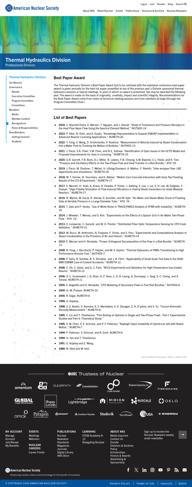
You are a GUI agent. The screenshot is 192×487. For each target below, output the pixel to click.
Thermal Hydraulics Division (38, 59)
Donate (161, 4)
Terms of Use (145, 483)
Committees (18, 105)
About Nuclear (105, 10)
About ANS (89, 10)
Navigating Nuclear (93, 442)
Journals (62, 448)
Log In (144, 4)
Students (16, 141)
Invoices (166, 483)
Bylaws (15, 91)
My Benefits (12, 445)
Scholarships (117, 452)
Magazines (63, 445)
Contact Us (116, 438)
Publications (132, 10)
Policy (113, 448)
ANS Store (63, 455)
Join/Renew (12, 442)
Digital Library (65, 452)
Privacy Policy (120, 483)
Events (119, 10)
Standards (63, 442)
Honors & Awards (120, 455)
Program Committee (22, 100)
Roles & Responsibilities (25, 127)
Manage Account (10, 437)
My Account (13, 431)
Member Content (21, 118)
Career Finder (37, 452)
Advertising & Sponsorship (118, 460)
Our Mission (15, 82)
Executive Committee (23, 96)
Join (152, 4)
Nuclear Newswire (177, 10)
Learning (89, 431)
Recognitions (19, 123)
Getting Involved (20, 136)
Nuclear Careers (35, 446)
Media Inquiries (119, 435)
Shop (170, 4)
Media (15, 114)
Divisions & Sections (153, 10)
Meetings (34, 435)
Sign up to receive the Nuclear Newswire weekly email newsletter (159, 435)
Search (181, 4)
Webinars (34, 438)
